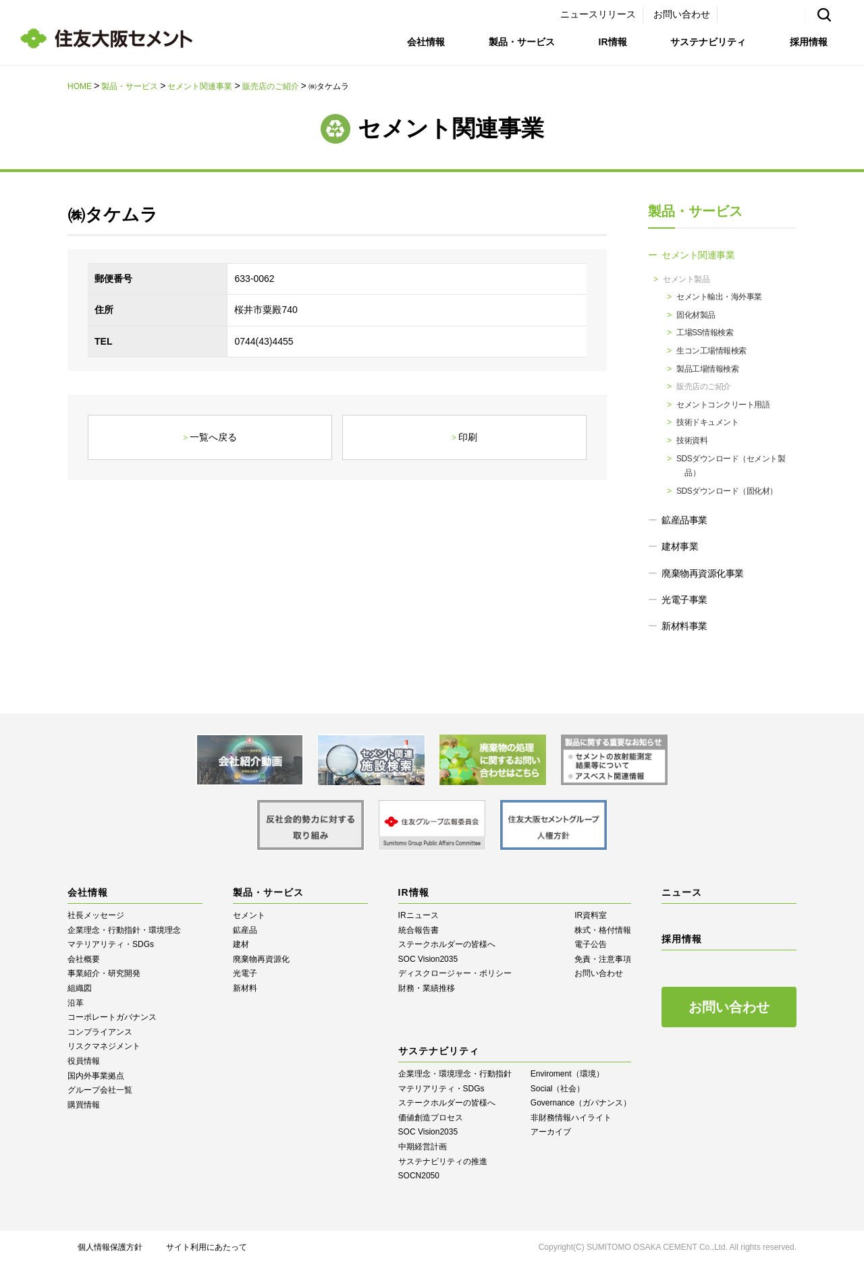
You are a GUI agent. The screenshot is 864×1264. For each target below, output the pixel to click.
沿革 (76, 1003)
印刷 (467, 437)
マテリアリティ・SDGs (111, 944)
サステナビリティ (708, 41)
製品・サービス (522, 41)
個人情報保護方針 (110, 1247)
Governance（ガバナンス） (581, 1103)
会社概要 (84, 959)
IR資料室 (590, 915)
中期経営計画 (422, 1146)
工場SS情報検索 (704, 332)
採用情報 (809, 41)
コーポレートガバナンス (112, 1017)
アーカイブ (551, 1132)
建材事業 (680, 546)
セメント (249, 915)
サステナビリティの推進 (442, 1161)
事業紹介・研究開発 (104, 973)
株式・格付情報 (602, 930)
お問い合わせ (681, 14)
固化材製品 (696, 315)
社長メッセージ (96, 915)
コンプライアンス (100, 1032)
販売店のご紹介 (270, 86)
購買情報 (84, 1105)
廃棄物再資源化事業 (703, 573)
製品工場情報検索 (707, 369)
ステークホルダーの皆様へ (446, 944)
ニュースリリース (598, 14)
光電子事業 (684, 599)
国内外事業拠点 (96, 1076)
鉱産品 (245, 930)
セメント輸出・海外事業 (719, 296)
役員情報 (84, 1061)
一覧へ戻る (213, 437)
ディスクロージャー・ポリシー (455, 973)
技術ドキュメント (707, 422)
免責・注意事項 (602, 959)
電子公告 (590, 944)
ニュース (682, 892)
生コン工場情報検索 (711, 350)
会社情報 (426, 41)
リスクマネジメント (104, 1046)
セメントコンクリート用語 (723, 404)
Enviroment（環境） (567, 1074)
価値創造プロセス (430, 1117)
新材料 (245, 988)
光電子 (245, 973)
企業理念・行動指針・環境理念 (124, 930)
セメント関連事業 (199, 86)
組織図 (80, 988)
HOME (80, 86)
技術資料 (691, 440)
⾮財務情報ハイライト (571, 1117)
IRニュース (418, 915)
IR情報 (613, 41)
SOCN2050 (418, 1175)
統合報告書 (418, 930)
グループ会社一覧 (100, 1090)
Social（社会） (558, 1088)
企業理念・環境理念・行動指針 (455, 1074)
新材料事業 (684, 626)
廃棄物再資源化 (261, 959)
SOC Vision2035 (428, 959)
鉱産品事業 (684, 520)
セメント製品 (686, 279)
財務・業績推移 (426, 988)
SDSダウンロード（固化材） (727, 491)
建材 (241, 944)
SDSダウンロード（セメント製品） (730, 466)
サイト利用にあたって (206, 1247)
